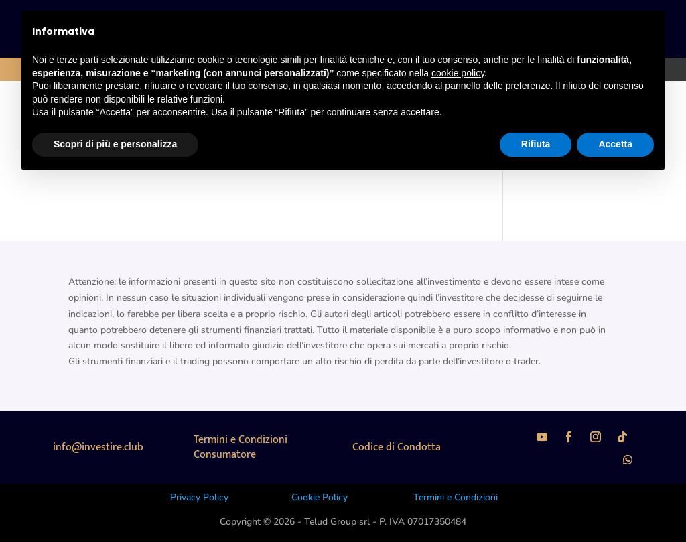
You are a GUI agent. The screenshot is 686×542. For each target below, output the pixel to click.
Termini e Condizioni (455, 497)
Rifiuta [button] (536, 144)
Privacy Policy (199, 497)
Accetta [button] (615, 144)
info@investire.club (98, 447)
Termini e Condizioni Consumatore (240, 447)
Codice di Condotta (396, 447)
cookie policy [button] (457, 73)
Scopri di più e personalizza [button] (115, 144)
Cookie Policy (319, 497)
